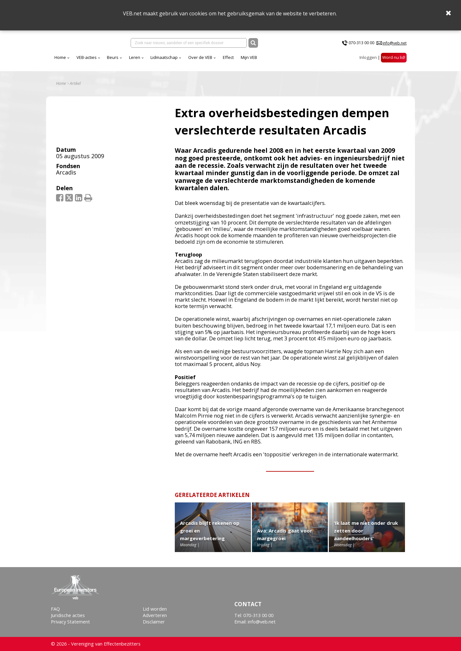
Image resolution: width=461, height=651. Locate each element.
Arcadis (66, 172)
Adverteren (155, 615)
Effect (228, 57)
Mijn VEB (249, 57)
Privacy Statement (70, 622)
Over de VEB (200, 57)
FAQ (55, 609)
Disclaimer (154, 622)
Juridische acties (68, 615)
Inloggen (368, 57)
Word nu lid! (393, 57)
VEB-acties (87, 57)
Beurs (112, 57)
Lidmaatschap (164, 57)
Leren (134, 57)
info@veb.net (395, 43)
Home (60, 57)
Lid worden (155, 609)
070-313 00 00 (361, 42)
